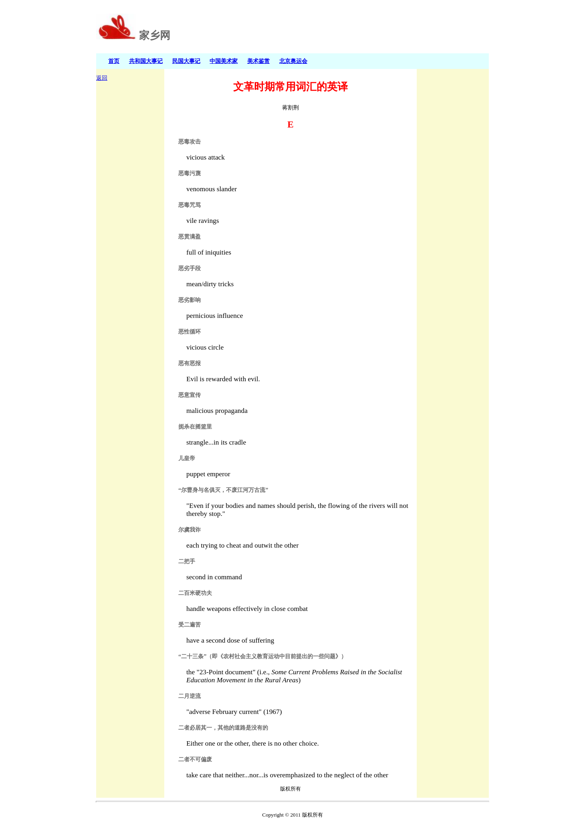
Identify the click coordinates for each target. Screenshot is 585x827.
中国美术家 (224, 61)
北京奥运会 (293, 61)
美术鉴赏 (258, 61)
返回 (101, 78)
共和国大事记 (146, 61)
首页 (113, 61)
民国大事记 (186, 61)
